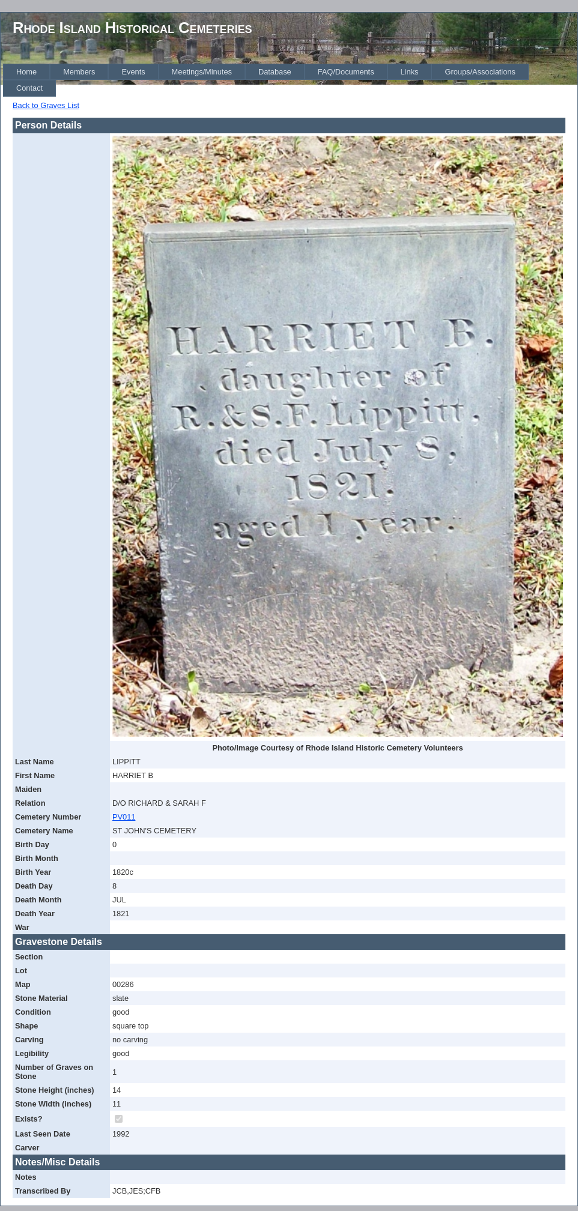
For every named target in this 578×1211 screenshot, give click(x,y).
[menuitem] (26, 72)
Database (274, 71)
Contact (29, 87)
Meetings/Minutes (202, 71)
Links (410, 71)
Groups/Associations (480, 71)
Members (79, 71)
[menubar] (290, 80)
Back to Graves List (46, 105)
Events (133, 71)
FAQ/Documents (346, 71)
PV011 (123, 816)
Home (26, 71)
